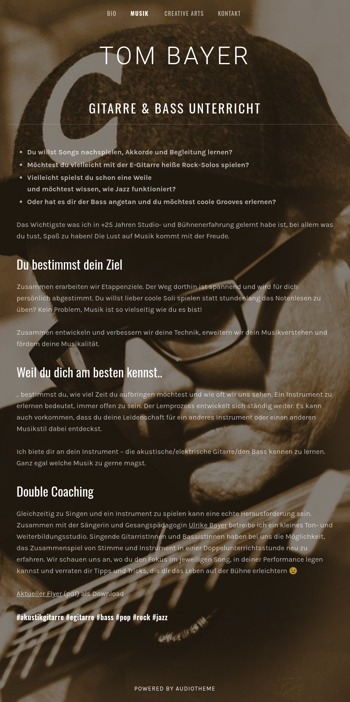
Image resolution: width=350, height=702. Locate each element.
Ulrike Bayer (208, 525)
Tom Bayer (175, 56)
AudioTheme (195, 688)
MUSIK (140, 13)
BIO (112, 13)
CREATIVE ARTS (184, 13)
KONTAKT (229, 13)
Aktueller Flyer (39, 593)
